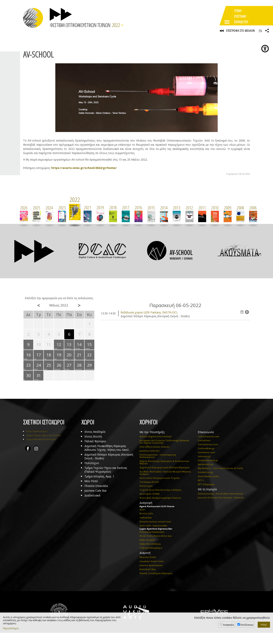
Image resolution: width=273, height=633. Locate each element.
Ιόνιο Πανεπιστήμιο (37, 431)
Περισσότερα (11, 628)
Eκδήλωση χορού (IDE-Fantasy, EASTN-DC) (149, 312)
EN (260, 30)
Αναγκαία (228, 624)
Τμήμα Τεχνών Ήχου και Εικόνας (43, 435)
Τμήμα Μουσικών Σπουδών (41, 439)
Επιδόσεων (247, 624)
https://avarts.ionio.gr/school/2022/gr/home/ (84, 168)
